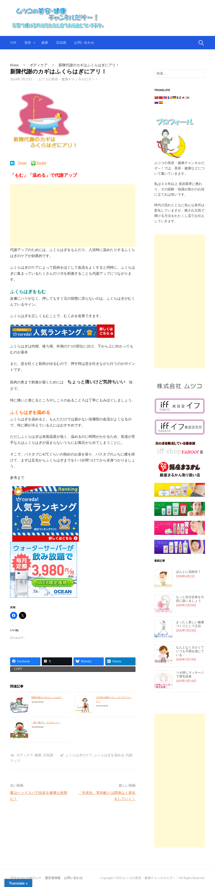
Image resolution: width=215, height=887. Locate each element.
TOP (13, 42)
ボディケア (24, 755)
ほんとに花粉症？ (188, 571)
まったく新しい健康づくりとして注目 (190, 624)
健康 (44, 42)
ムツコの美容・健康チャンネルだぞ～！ (68, 79)
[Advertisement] (73, 215)
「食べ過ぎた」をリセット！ (45, 722)
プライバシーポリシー (25, 878)
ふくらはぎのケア (78, 755)
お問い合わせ (84, 42)
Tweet (24, 163)
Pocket (43, 163)
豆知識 (61, 42)
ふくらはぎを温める (109, 755)
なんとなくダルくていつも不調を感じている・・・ (190, 651)
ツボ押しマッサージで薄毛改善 (190, 674)
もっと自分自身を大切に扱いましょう (190, 598)
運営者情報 (53, 878)
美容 (27, 42)
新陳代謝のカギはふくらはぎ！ (47, 697)
